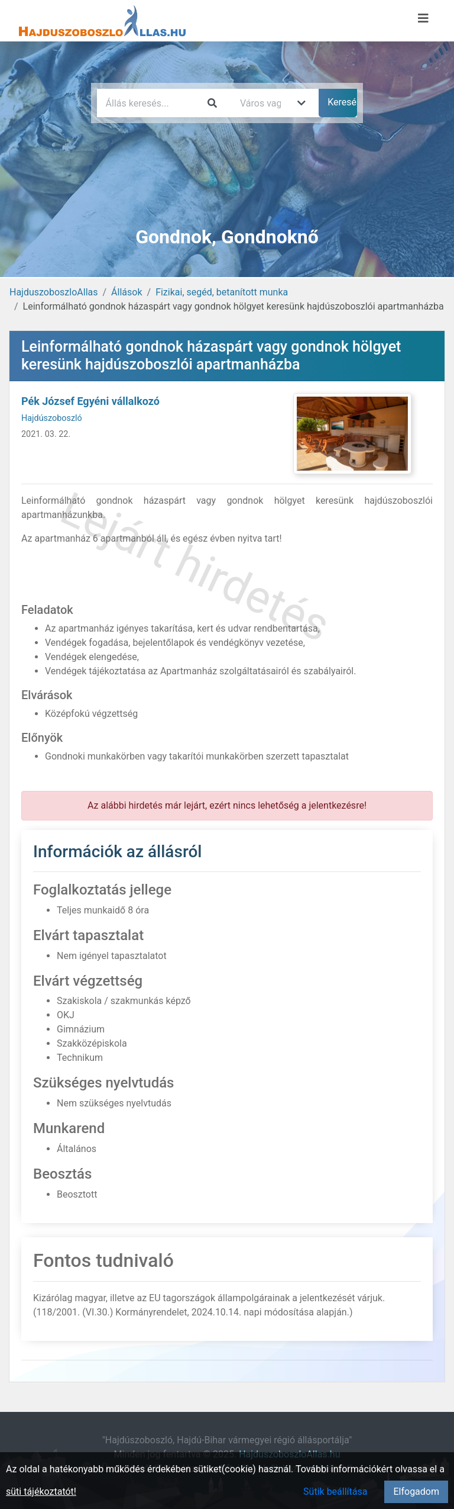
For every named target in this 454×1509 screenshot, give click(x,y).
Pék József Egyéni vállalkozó (90, 401)
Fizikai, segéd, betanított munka (221, 292)
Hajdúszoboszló (51, 418)
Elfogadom (416, 1491)
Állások (126, 292)
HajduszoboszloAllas (53, 292)
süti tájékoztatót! (41, 1491)
